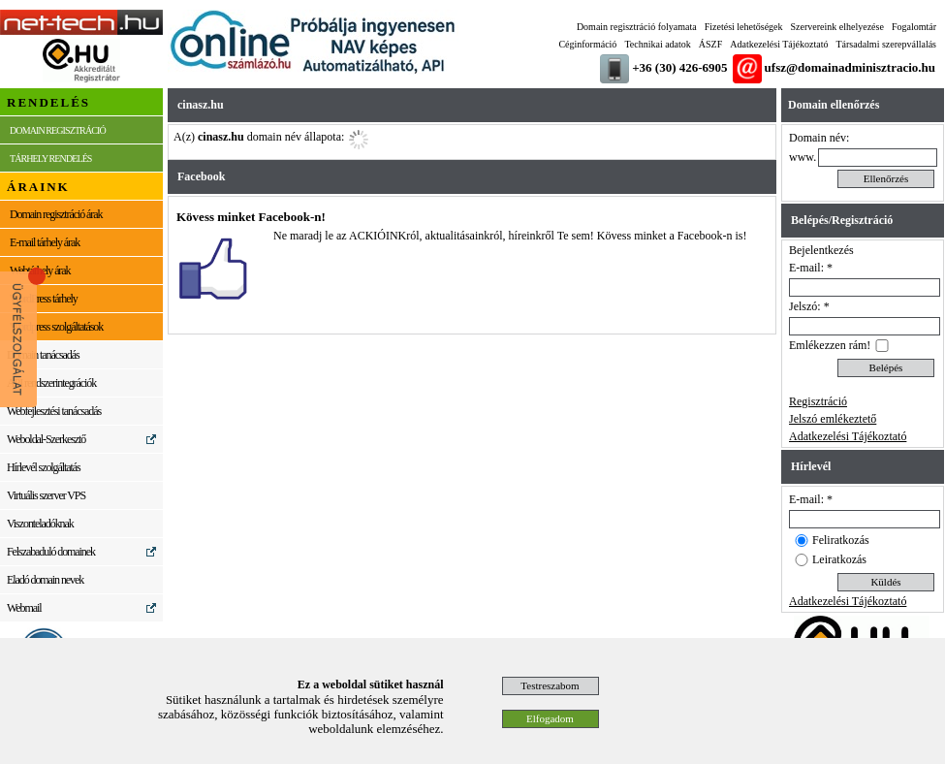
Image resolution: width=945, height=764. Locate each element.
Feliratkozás (840, 540)
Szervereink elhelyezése (837, 26)
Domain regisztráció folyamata (637, 26)
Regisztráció (818, 401)
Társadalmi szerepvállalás (885, 44)
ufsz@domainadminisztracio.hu (850, 67)
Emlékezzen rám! (829, 345)
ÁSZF (710, 44)
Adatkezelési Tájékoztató (779, 44)
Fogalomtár (914, 26)
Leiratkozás (839, 559)
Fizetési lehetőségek (744, 26)
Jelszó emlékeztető (832, 419)
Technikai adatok (657, 44)
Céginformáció (587, 44)
